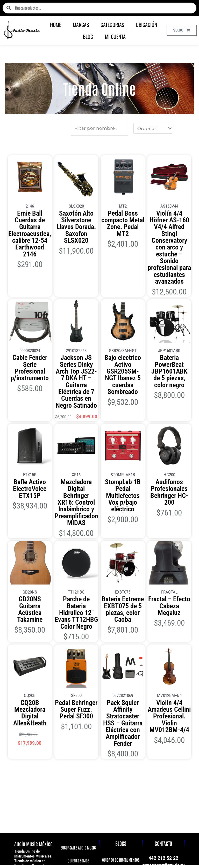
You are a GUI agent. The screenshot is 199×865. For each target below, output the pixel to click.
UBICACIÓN (146, 24)
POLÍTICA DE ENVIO (78, 755)
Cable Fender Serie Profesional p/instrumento (29, 321)
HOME (55, 24)
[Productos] (100, 128)
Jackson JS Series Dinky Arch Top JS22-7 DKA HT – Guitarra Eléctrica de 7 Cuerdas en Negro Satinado (76, 328)
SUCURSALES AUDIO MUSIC (78, 716)
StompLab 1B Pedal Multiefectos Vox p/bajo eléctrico (123, 420)
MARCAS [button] (81, 24)
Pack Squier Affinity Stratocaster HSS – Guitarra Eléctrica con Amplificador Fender (123, 606)
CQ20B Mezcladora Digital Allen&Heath (29, 601)
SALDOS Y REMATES (78, 780)
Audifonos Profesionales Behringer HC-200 (169, 420)
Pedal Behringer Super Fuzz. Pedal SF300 (76, 603)
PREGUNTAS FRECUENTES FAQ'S (78, 768)
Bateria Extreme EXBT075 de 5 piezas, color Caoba (122, 514)
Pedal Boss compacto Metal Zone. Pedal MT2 (123, 217)
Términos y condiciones (171, 821)
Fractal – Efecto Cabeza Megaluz (169, 511)
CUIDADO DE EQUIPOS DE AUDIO (121, 742)
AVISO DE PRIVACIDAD (78, 742)
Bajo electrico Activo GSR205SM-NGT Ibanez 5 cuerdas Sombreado (122, 323)
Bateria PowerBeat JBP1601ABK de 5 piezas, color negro (169, 321)
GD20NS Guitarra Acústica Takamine (29, 511)
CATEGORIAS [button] (112, 24)
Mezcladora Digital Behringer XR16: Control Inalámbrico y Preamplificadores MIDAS (76, 425)
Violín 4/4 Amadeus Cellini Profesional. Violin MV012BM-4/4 (169, 603)
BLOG (88, 36)
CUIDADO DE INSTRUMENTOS (120, 728)
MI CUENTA (115, 36)
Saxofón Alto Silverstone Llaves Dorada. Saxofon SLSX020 (76, 219)
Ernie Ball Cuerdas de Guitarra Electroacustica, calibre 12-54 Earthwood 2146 (30, 222)
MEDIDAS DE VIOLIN (121, 767)
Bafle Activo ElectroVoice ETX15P (30, 417)
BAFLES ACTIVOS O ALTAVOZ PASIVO (121, 754)
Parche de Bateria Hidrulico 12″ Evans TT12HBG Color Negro (76, 516)
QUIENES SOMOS (78, 729)
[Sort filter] (152, 128)
